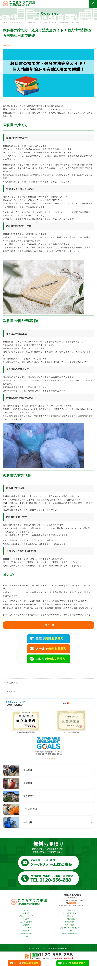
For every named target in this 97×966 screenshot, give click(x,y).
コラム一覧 (48, 625)
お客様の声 (70, 916)
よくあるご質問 (26, 922)
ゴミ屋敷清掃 (70, 910)
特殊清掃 (26, 913)
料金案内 (26, 919)
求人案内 (69, 930)
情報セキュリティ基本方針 (70, 928)
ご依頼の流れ (70, 919)
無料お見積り (70, 922)
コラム (26, 936)
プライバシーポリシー (26, 928)
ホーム (26, 910)
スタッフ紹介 (70, 925)
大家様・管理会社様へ (70, 933)
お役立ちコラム (19, 22)
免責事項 (26, 930)
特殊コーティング (26, 916)
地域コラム (11, 691)
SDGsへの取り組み (48, 757)
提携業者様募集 (26, 933)
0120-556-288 (74, 903)
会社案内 (26, 925)
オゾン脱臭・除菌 (69, 913)
